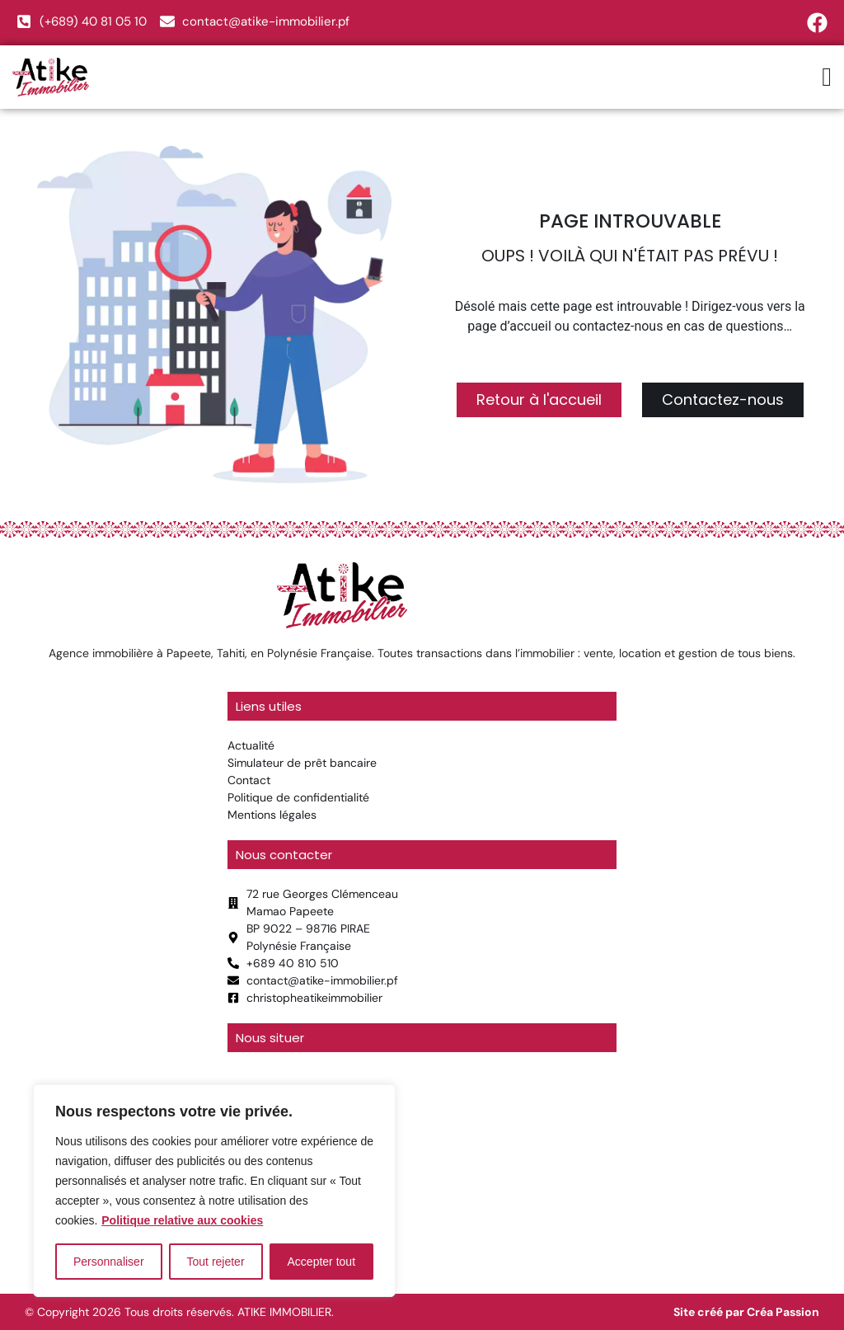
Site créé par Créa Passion (746, 1311)
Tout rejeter (216, 1261)
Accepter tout (322, 1261)
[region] (214, 1190)
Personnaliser (108, 1261)
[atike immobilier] (422, 1169)
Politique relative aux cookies (182, 1220)
